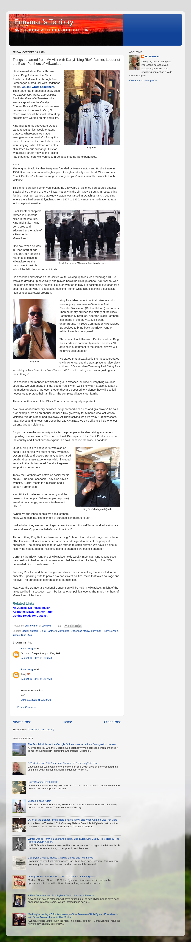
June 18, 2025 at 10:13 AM (36, 699)
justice (16, 635)
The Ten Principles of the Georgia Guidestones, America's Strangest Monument (72, 744)
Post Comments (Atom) (41, 729)
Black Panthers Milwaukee (54, 630)
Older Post (112, 722)
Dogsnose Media (80, 630)
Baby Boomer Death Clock (42, 782)
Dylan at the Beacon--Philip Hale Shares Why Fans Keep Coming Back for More (72, 819)
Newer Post (21, 722)
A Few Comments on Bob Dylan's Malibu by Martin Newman (61, 895)
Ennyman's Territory (43, 22)
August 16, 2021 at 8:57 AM (36, 679)
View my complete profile (143, 80)
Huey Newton (110, 630)
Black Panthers (29, 630)
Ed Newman (152, 56)
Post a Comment (26, 707)
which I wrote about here (38, 86)
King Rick (26, 635)
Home (67, 722)
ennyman (96, 630)
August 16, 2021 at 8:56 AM (36, 658)
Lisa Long (27, 648)
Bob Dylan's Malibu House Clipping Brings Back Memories (60, 857)
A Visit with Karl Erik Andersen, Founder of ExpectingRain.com (62, 763)
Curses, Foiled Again (39, 800)
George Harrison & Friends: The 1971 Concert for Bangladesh (62, 876)
